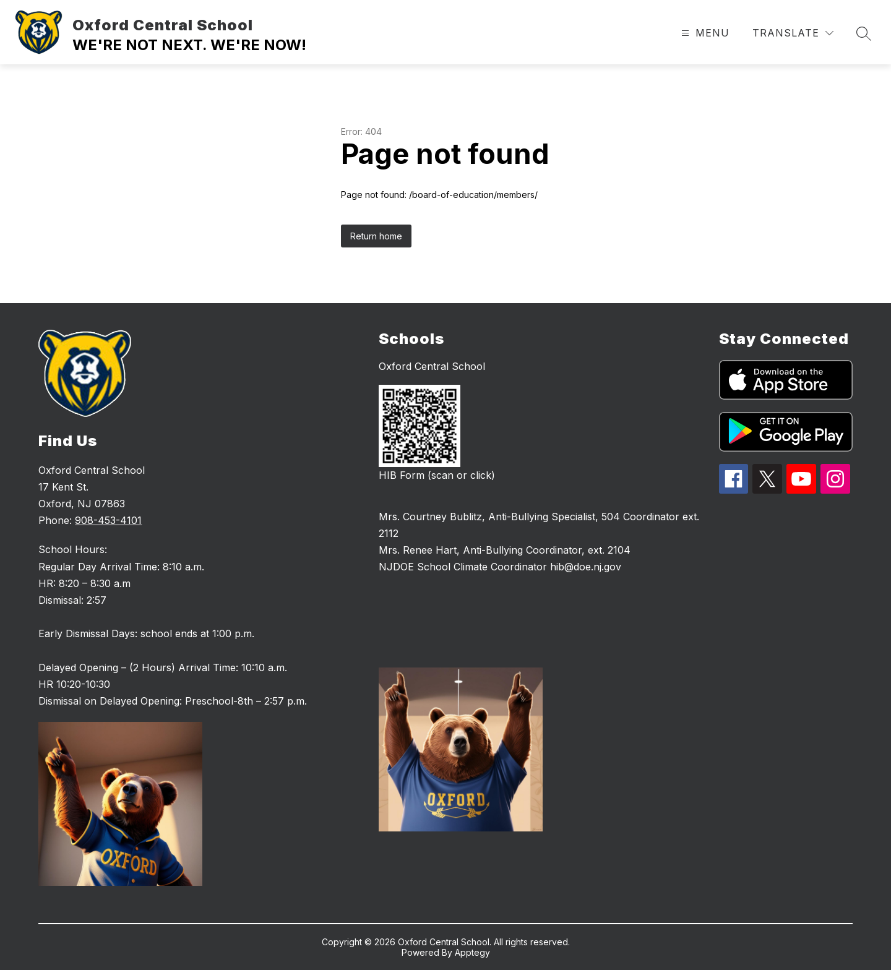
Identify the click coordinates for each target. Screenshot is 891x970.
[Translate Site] (793, 33)
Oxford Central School (432, 366)
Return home (376, 236)
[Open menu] (704, 33)
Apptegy (472, 952)
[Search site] (863, 33)
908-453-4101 (108, 520)
